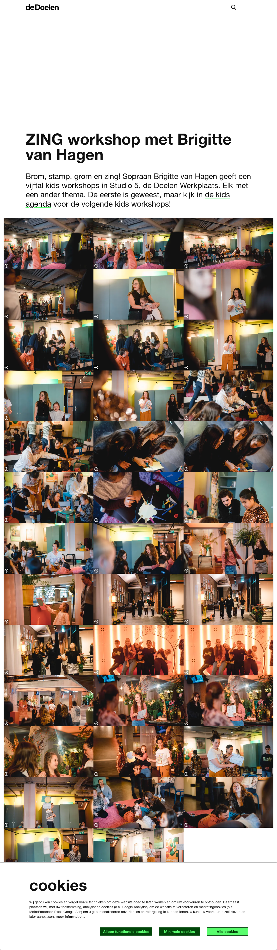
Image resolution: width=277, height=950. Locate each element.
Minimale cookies (178, 931)
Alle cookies (227, 931)
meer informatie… (70, 916)
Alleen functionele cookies (123, 931)
